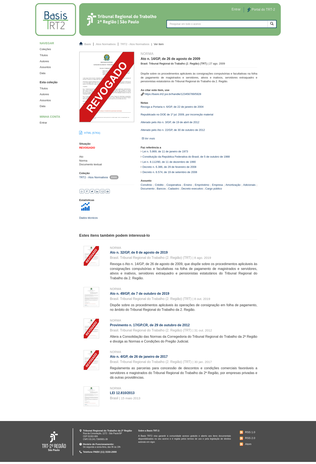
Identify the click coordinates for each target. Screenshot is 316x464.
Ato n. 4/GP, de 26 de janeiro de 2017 (139, 356)
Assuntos (45, 67)
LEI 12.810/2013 (122, 393)
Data (42, 73)
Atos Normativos (106, 44)
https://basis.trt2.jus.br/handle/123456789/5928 (173, 94)
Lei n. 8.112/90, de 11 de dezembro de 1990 (169, 161)
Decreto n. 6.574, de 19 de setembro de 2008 (169, 172)
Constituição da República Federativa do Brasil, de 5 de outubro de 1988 (186, 156)
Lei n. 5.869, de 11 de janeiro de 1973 (165, 151)
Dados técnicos (88, 217)
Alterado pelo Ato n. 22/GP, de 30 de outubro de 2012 (173, 129)
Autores (44, 61)
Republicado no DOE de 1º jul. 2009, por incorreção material (177, 114)
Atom (245, 444)
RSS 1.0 (247, 432)
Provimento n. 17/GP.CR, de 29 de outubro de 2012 (150, 325)
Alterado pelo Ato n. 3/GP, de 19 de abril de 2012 (170, 122)
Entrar (43, 122)
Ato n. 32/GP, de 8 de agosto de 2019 (139, 252)
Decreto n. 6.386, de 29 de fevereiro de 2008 (169, 166)
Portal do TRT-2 (261, 10)
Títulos (44, 55)
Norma (115, 247)
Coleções (45, 49)
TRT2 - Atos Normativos (134, 44)
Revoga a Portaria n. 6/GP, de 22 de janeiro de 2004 (172, 106)
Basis (87, 44)
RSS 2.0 (247, 438)
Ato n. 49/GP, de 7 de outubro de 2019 (139, 293)
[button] (148, 138)
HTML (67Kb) (89, 132)
